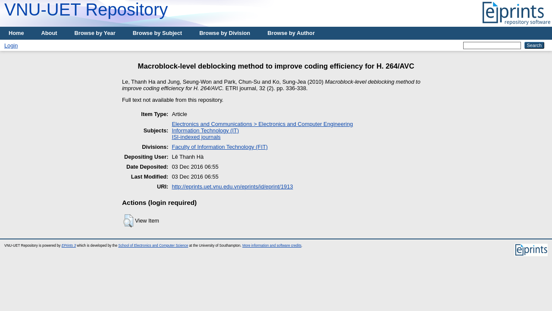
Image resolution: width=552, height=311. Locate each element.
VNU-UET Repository (86, 9)
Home (16, 33)
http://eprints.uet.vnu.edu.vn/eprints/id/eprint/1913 (232, 186)
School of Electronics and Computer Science (153, 246)
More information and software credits (271, 246)
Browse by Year (95, 33)
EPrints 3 (69, 246)
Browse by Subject (157, 33)
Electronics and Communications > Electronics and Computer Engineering (262, 124)
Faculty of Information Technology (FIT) (219, 147)
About (49, 33)
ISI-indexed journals (196, 137)
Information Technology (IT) (205, 130)
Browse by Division (224, 33)
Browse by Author (291, 33)
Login (11, 45)
